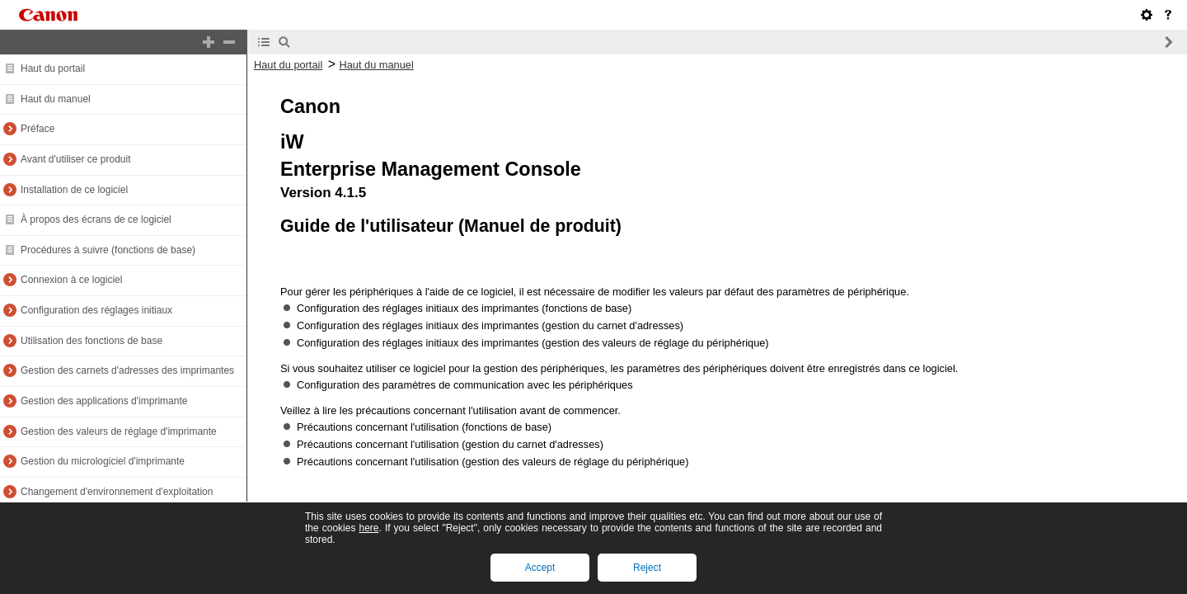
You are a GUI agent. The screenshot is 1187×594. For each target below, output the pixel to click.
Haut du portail (53, 68)
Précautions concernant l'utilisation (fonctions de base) (424, 427)
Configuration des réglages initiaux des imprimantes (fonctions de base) (464, 308)
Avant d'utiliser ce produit (75, 159)
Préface (37, 128)
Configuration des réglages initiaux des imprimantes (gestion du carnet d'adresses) (490, 325)
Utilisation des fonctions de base (91, 340)
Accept (540, 567)
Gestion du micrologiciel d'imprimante (103, 461)
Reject (647, 567)
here (368, 528)
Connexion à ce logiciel (71, 279)
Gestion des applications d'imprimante (104, 401)
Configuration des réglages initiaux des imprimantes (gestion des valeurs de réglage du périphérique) (533, 343)
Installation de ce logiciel (74, 190)
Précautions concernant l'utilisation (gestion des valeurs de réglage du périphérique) (493, 461)
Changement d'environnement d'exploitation (117, 491)
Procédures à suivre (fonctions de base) (108, 250)
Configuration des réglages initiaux (96, 310)
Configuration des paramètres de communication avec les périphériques (465, 385)
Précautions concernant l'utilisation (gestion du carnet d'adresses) (450, 444)
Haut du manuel (56, 99)
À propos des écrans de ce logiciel (96, 219)
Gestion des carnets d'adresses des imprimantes (127, 370)
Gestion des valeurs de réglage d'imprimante (119, 431)
